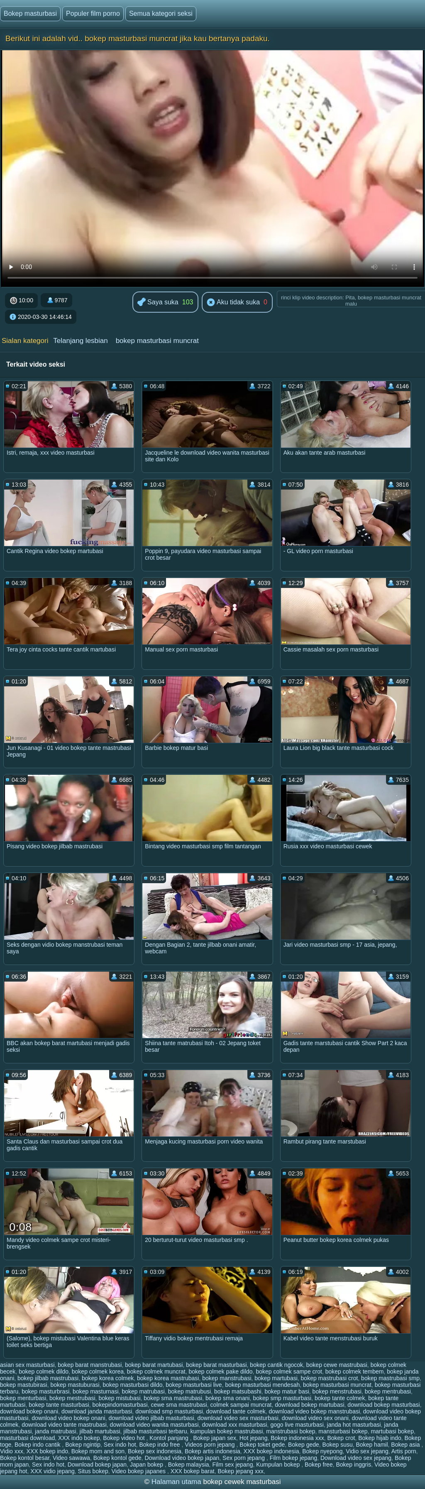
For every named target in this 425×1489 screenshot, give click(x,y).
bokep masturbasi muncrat (157, 341)
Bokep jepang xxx (240, 1471)
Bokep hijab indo (379, 1438)
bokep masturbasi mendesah (262, 1384)
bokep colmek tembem (354, 1371)
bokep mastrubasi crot (329, 1378)
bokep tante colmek (340, 1398)
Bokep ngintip (82, 1444)
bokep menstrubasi (337, 1391)
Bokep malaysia (188, 1464)
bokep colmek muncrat (156, 1371)
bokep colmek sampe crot (289, 1371)
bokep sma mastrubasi (173, 1398)
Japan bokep (147, 1464)
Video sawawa (71, 1458)
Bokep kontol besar (24, 1458)
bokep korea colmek (108, 1378)
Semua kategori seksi (161, 13)
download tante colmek (236, 1411)
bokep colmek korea (98, 1371)
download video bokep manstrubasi (314, 1411)
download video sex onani (315, 1418)
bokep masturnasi (96, 1391)
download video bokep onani (68, 1418)
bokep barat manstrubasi (90, 1365)
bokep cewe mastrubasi (336, 1365)
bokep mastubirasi (23, 1384)
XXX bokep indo (47, 1451)
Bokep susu (337, 1444)
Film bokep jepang (293, 1458)
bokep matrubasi (143, 1391)
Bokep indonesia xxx (297, 1438)
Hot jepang (253, 1438)
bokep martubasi (276, 1378)
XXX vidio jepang (52, 1471)
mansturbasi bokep (342, 1431)
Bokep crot (341, 1438)
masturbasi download (27, 1438)
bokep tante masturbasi (59, 1404)
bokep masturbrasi (45, 1391)
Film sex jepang (232, 1464)
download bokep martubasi (309, 1404)
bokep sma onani (227, 1398)
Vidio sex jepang (367, 1451)
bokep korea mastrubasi (168, 1378)
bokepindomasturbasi (120, 1404)
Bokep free (319, 1464)
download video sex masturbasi (238, 1418)
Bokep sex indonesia (154, 1451)
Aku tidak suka (233, 302)
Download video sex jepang (355, 1458)
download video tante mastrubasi (64, 1424)
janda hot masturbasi (354, 1424)
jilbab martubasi (99, 1431)
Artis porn (403, 1451)
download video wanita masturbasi (154, 1424)
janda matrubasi (55, 1431)
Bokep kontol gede (117, 1458)
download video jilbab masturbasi (151, 1418)
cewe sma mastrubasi (179, 1404)
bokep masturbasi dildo (132, 1384)
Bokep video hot (124, 1438)
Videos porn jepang (210, 1444)
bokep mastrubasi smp (390, 1378)
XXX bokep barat (193, 1471)
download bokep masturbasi (383, 1404)
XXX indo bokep (79, 1438)
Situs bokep (93, 1471)
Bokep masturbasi (30, 13)
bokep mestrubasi (72, 1398)
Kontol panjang (169, 1438)
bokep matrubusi (189, 1391)
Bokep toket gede (262, 1444)
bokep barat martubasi (154, 1365)
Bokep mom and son (98, 1451)
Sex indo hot (120, 1444)
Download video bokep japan (181, 1458)
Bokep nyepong (322, 1451)
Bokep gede (303, 1444)
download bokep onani (29, 1411)
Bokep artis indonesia (212, 1451)
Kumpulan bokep (278, 1464)
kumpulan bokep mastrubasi (226, 1431)
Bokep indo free (160, 1444)
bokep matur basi (286, 1391)
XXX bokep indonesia (271, 1451)
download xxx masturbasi (234, 1424)
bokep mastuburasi (74, 1384)
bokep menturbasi (23, 1398)
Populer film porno (93, 13)
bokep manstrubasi (226, 1378)
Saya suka (157, 302)
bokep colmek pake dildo (220, 1371)
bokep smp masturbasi (282, 1398)
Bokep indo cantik (38, 1444)
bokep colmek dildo (43, 1371)
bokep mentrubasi (388, 1391)
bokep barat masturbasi (216, 1365)
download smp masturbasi (169, 1411)
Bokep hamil (372, 1444)
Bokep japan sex (214, 1438)
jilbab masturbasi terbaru (155, 1431)
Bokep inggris (353, 1464)
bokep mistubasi (119, 1398)
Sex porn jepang (244, 1458)
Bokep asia (406, 1444)
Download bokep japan (97, 1464)
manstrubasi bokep (290, 1431)
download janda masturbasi (96, 1411)
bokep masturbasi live (194, 1384)
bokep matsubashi (237, 1391)
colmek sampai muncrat (241, 1404)
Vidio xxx (11, 1451)
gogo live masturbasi (296, 1424)
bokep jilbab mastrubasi (47, 1378)
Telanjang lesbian (80, 341)
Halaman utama (176, 1482)
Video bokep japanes (139, 1471)
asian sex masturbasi (27, 1365)
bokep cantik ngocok (276, 1365)
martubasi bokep (392, 1431)
